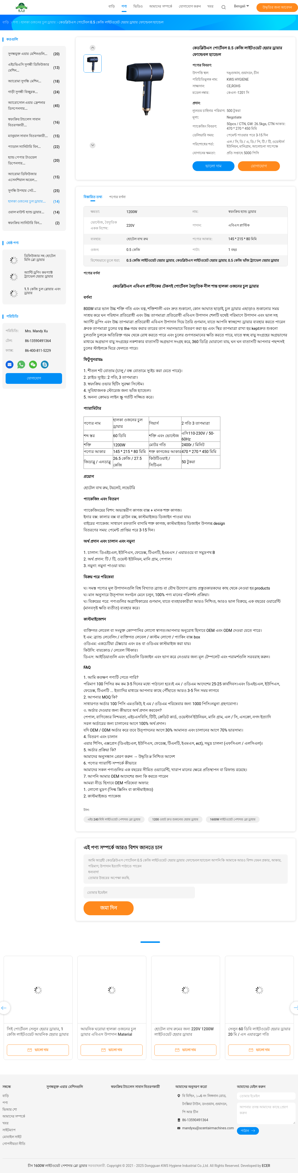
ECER (266, 1166)
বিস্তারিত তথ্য (93, 197)
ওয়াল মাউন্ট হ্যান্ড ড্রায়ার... (34, 212)
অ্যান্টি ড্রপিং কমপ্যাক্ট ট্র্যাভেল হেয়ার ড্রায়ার (38, 274)
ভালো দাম (213, 166)
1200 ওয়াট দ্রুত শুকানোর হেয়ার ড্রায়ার (175, 819)
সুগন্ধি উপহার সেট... (34, 190)
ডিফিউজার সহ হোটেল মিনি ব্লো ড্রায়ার (39, 258)
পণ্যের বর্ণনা (117, 197)
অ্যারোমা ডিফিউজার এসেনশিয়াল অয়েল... (34, 177)
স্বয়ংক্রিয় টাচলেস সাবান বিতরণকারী (135, 1087)
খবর (5, 1123)
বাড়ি (5, 1096)
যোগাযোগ (34, 378)
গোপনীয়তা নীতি (13, 1144)
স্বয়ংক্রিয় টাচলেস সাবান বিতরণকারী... (34, 122)
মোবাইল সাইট (11, 1137)
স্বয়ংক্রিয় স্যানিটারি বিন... (34, 223)
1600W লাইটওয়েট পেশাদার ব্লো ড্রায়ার (233, 819)
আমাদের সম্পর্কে (13, 1116)
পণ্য (5, 1103)
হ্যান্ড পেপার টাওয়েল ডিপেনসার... (34, 160)
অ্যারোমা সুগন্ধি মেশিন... (34, 81)
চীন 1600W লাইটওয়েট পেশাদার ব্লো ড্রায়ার (57, 1166)
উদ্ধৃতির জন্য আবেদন (277, 7)
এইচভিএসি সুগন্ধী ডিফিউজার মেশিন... (34, 67)
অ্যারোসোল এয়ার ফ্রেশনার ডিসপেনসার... (34, 105)
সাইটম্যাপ (9, 1130)
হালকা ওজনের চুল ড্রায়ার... (34, 201)
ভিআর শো (9, 1109)
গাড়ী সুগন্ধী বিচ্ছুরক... (34, 92)
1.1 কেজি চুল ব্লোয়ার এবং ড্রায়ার (42, 291)
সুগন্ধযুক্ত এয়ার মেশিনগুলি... (34, 54)
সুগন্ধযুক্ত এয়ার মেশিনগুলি (64, 1087)
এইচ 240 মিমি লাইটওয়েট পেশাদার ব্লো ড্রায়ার (114, 819)
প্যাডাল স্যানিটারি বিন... (34, 146)
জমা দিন (108, 908)
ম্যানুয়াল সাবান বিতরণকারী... (34, 136)
